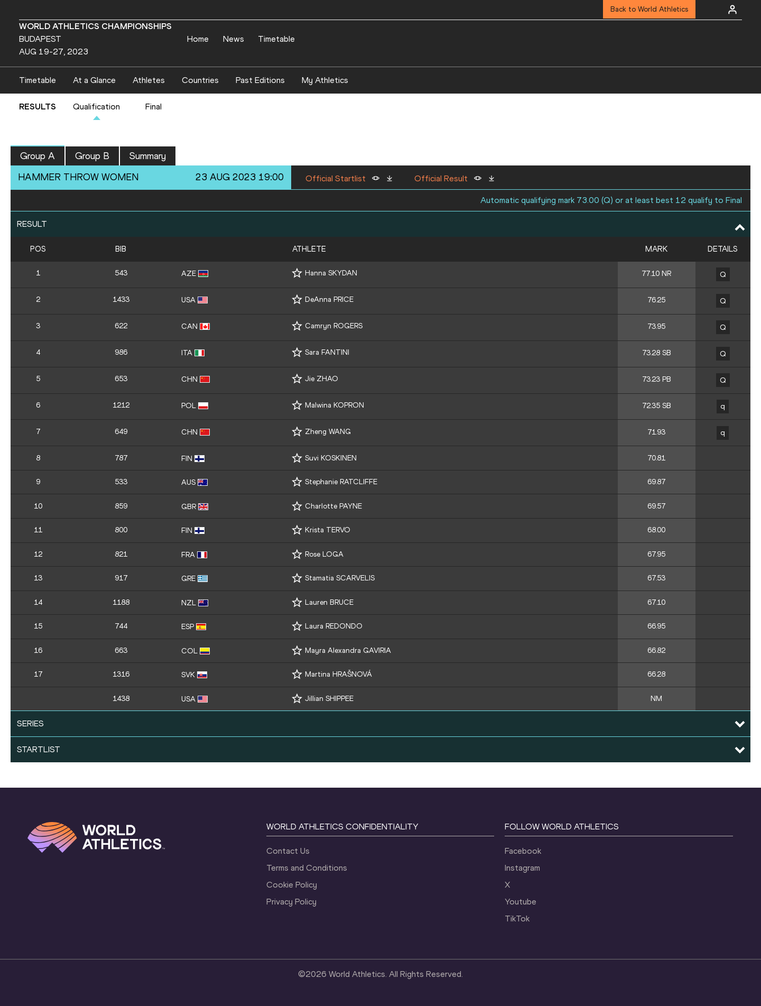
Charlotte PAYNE (333, 506)
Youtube (520, 902)
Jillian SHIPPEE (329, 698)
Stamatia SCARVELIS (340, 578)
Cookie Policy (291, 885)
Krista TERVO (327, 529)
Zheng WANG (328, 431)
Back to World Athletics (649, 9)
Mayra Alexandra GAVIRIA (348, 650)
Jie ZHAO (321, 378)
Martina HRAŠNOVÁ (338, 674)
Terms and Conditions (306, 868)
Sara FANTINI (327, 352)
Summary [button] (147, 156)
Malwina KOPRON (334, 405)
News (233, 39)
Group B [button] (92, 156)
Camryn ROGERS (334, 325)
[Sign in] (732, 9)
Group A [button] (37, 156)
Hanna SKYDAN (331, 273)
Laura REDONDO (334, 626)
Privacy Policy (291, 902)
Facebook (523, 851)
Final (153, 106)
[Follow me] (297, 273)
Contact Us (288, 851)
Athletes (149, 80)
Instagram (522, 868)
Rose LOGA (324, 554)
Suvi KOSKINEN (331, 458)
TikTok (517, 918)
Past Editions (260, 80)
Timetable (276, 39)
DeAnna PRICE (329, 299)
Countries (200, 80)
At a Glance (94, 80)
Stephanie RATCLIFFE (341, 481)
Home (198, 39)
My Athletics (325, 80)
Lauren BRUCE (329, 602)
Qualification (96, 106)
